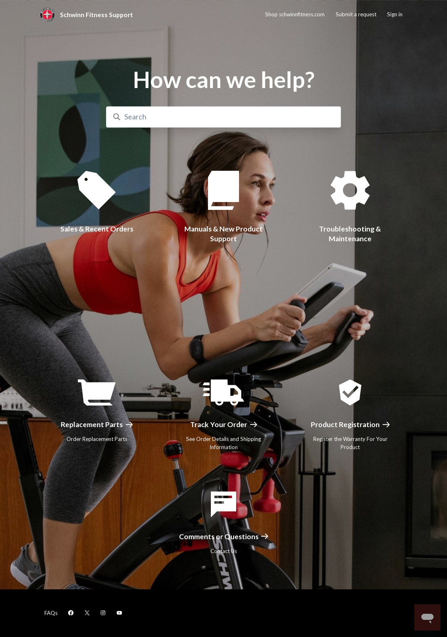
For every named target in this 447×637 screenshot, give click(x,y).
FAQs (51, 613)
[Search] (223, 117)
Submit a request (356, 14)
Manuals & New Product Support (223, 233)
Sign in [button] (395, 14)
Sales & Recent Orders (96, 229)
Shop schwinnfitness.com (295, 14)
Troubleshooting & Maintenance (350, 232)
